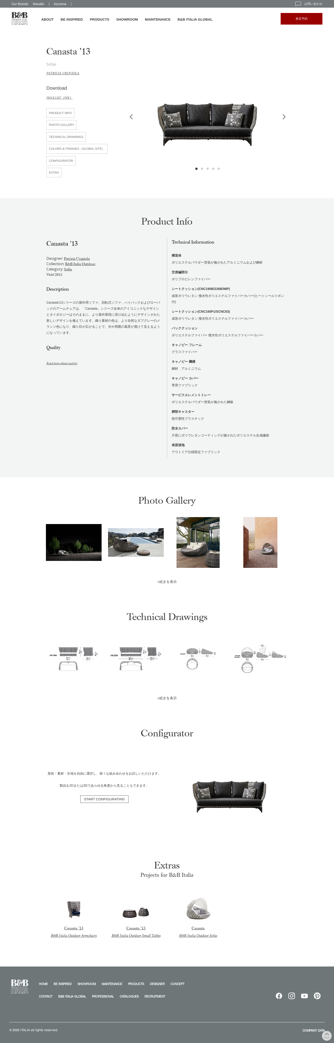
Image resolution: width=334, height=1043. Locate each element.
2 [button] (202, 169)
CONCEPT (177, 984)
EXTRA (54, 172)
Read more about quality (64, 363)
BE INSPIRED (72, 19)
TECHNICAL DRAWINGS (66, 137)
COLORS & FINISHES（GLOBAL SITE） (77, 148)
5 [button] (219, 169)
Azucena (60, 4)
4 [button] (213, 169)
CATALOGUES (129, 996)
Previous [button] (131, 116)
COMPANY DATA (313, 1030)
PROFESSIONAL (103, 996)
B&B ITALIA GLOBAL (195, 19)
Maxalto (38, 4)
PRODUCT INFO (60, 113)
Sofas (68, 269)
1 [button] (196, 169)
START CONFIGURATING (104, 799)
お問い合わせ (308, 4)
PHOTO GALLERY (61, 125)
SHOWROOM (127, 19)
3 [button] (207, 169)
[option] (207, 111)
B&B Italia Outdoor (80, 264)
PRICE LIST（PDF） (61, 97)
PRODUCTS (99, 19)
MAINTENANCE (158, 19)
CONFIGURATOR (61, 160)
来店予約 (301, 18)
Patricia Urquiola (64, 73)
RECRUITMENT (155, 996)
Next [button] (284, 116)
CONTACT (45, 996)
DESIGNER (157, 984)
